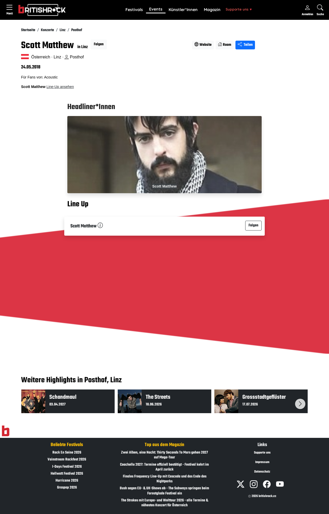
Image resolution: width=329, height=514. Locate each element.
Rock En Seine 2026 (66, 453)
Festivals (134, 9)
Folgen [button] (99, 44)
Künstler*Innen (183, 9)
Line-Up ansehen (60, 87)
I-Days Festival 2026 (67, 467)
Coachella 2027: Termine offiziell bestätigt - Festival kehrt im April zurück (164, 467)
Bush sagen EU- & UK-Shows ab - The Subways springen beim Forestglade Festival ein (164, 490)
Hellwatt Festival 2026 (67, 474)
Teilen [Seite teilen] (245, 45)
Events (155, 9)
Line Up (77, 204)
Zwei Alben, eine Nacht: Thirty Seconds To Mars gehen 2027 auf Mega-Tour (164, 455)
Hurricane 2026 (67, 481)
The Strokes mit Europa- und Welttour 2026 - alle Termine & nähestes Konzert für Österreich (164, 503)
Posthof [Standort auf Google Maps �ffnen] (74, 57)
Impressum (262, 462)
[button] (134, 9)
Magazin (212, 9)
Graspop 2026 (67, 488)
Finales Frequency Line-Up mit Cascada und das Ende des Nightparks (164, 479)
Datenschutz (262, 471)
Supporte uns (239, 9)
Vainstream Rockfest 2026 (67, 460)
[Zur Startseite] (5, 431)
